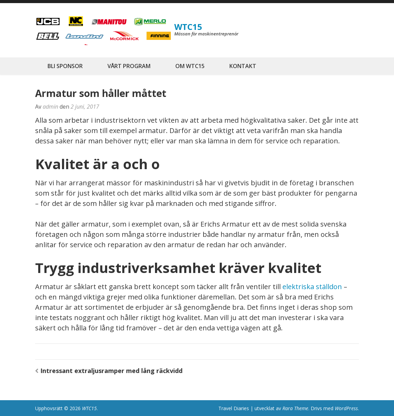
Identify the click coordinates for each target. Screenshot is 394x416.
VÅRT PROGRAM (129, 66)
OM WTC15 (190, 66)
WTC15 (188, 26)
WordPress (346, 408)
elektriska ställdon (312, 286)
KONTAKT (242, 66)
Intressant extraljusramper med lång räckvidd (111, 370)
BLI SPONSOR (65, 66)
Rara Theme (295, 408)
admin (50, 106)
